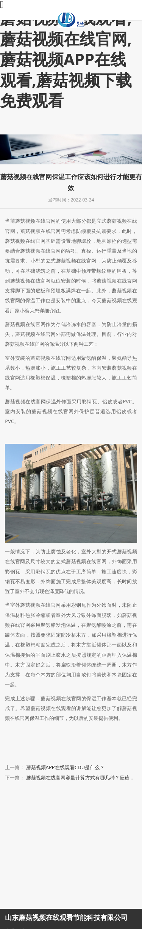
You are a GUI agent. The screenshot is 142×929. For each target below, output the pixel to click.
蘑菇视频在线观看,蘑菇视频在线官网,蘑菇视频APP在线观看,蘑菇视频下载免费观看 (66, 59)
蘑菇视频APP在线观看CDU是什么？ (65, 767)
